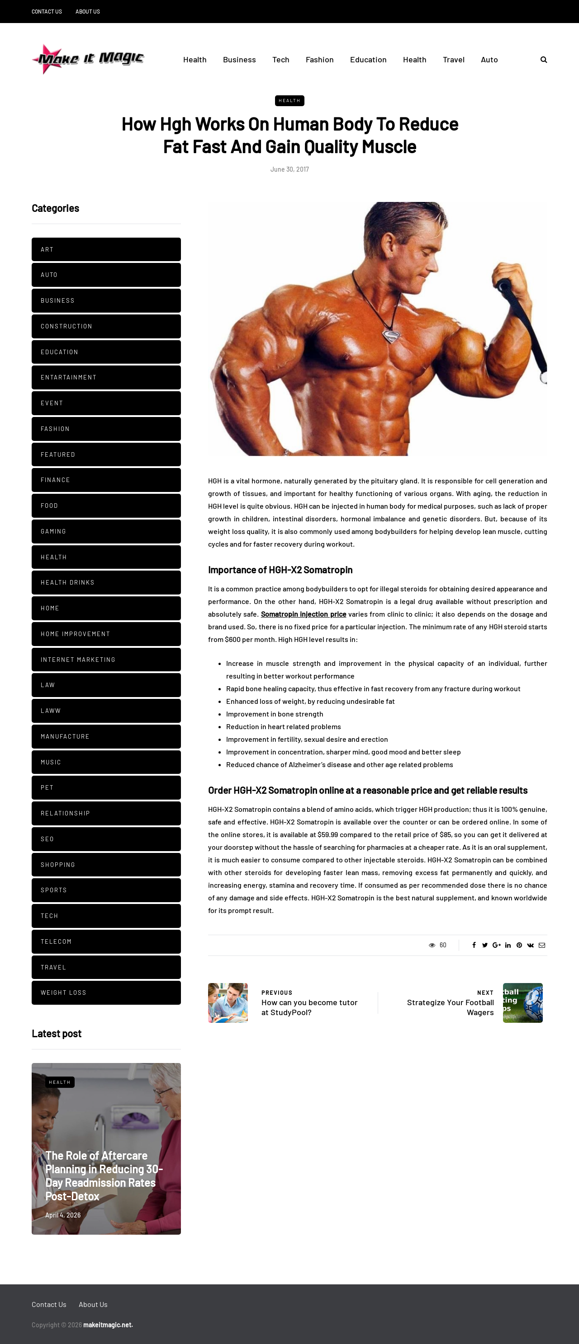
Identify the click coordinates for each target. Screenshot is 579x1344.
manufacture (65, 736)
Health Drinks (68, 582)
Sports (54, 890)
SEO (47, 839)
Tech (281, 59)
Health (195, 59)
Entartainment (69, 377)
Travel (454, 59)
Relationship (65, 813)
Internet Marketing (78, 659)
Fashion (320, 59)
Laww (51, 710)
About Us (88, 11)
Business (239, 59)
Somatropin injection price (303, 613)
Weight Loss (64, 992)
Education (368, 59)
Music (51, 762)
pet (47, 787)
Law (48, 684)
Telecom (56, 941)
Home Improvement (75, 633)
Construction (67, 326)
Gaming (53, 531)
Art (47, 249)
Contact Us (47, 11)
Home (50, 608)
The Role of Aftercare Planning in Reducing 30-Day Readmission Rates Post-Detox (104, 1176)
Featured (58, 454)
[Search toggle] (540, 59)
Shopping (58, 864)
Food (49, 505)
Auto (489, 59)
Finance (56, 479)
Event (52, 403)
